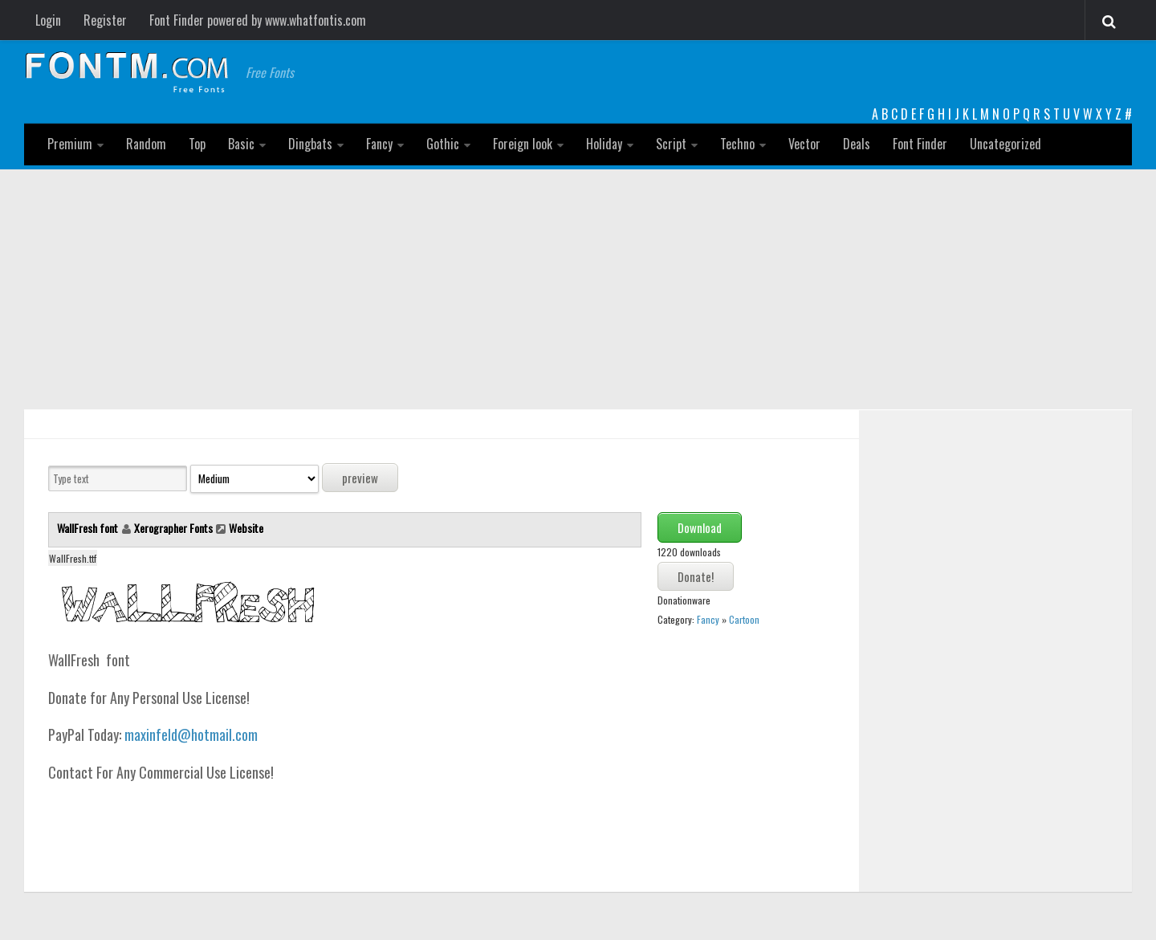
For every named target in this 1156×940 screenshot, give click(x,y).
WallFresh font (88, 527)
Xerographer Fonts (173, 527)
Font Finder (920, 143)
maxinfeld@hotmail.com (191, 734)
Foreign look (522, 143)
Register (105, 20)
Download (700, 527)
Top (197, 143)
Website (246, 527)
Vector (804, 143)
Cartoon (744, 619)
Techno (737, 143)
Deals (856, 143)
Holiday (604, 143)
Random (146, 143)
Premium (69, 143)
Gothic (442, 143)
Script (671, 143)
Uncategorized (1005, 143)
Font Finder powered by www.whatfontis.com (257, 20)
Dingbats (310, 143)
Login (48, 20)
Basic (241, 143)
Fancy (379, 143)
